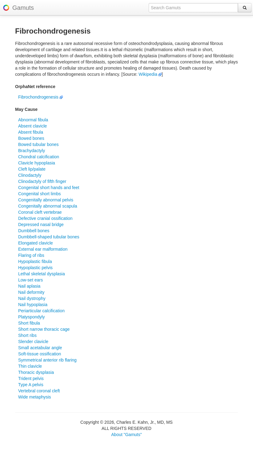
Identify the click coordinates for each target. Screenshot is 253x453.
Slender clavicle (33, 341)
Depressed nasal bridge (41, 224)
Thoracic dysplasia (36, 372)
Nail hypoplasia (32, 304)
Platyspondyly (31, 316)
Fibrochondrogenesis (40, 97)
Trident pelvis (31, 378)
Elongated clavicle (35, 243)
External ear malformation (42, 249)
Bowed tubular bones (38, 144)
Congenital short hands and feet (48, 187)
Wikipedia (150, 74)
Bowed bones (31, 138)
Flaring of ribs (31, 255)
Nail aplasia (29, 286)
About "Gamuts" (126, 434)
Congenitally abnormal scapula (47, 206)
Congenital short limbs (39, 193)
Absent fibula (30, 132)
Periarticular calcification (41, 310)
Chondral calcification (38, 156)
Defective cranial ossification (45, 218)
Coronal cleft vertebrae (40, 212)
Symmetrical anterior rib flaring (47, 360)
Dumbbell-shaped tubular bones (48, 236)
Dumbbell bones (33, 230)
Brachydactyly (31, 150)
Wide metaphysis (34, 396)
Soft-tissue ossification (39, 353)
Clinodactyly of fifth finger (42, 181)
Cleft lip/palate (32, 169)
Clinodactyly (29, 175)
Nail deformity (31, 292)
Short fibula (29, 323)
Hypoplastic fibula (35, 261)
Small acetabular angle (40, 347)
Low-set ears (30, 279)
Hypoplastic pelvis (35, 267)
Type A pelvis (30, 384)
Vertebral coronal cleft (39, 390)
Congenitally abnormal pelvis (45, 199)
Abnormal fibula (33, 119)
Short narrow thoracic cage (44, 329)
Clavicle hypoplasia (36, 162)
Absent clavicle (32, 125)
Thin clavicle (30, 366)
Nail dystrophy (32, 298)
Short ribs (27, 335)
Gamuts (23, 7)
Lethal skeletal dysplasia (41, 273)
